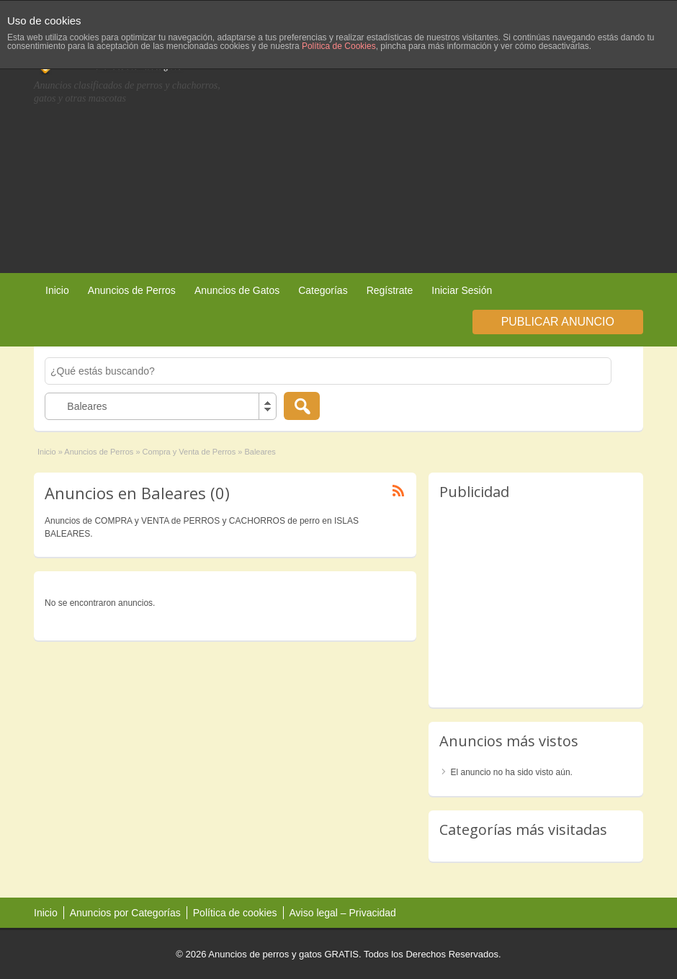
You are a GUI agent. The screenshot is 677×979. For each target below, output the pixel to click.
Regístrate (390, 290)
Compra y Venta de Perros (189, 451)
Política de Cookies (339, 46)
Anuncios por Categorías (125, 912)
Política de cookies (235, 912)
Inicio (57, 290)
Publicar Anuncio (557, 322)
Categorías (322, 290)
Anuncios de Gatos (236, 290)
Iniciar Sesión (461, 290)
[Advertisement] (504, 150)
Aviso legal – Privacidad (343, 912)
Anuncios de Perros (132, 290)
